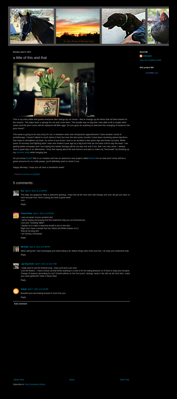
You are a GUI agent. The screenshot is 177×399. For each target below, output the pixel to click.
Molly (28, 158)
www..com (152, 73)
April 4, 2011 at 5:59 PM (43, 213)
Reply (23, 204)
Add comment (20, 304)
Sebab (24, 289)
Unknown (147, 56)
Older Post (124, 380)
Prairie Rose (26, 213)
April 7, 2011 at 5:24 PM (38, 289)
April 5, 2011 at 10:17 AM (46, 264)
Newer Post (19, 380)
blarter (92, 158)
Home (72, 380)
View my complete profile (150, 60)
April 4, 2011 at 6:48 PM (39, 247)
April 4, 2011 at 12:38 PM (36, 191)
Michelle (24, 247)
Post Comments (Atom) (35, 384)
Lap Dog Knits (27, 264)
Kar (22, 191)
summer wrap (22, 152)
